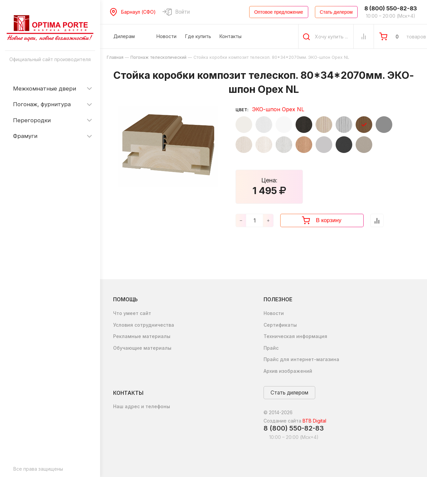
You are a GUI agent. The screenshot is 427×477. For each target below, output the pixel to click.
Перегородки (32, 120)
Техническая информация (295, 336)
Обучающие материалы (142, 348)
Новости (274, 313)
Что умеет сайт (132, 313)
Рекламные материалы (141, 336)
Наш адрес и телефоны (141, 406)
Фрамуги (25, 136)
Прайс (271, 348)
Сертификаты (280, 325)
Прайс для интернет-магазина (301, 359)
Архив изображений (288, 371)
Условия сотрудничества (143, 325)
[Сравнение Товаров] (364, 36)
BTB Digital (314, 421)
